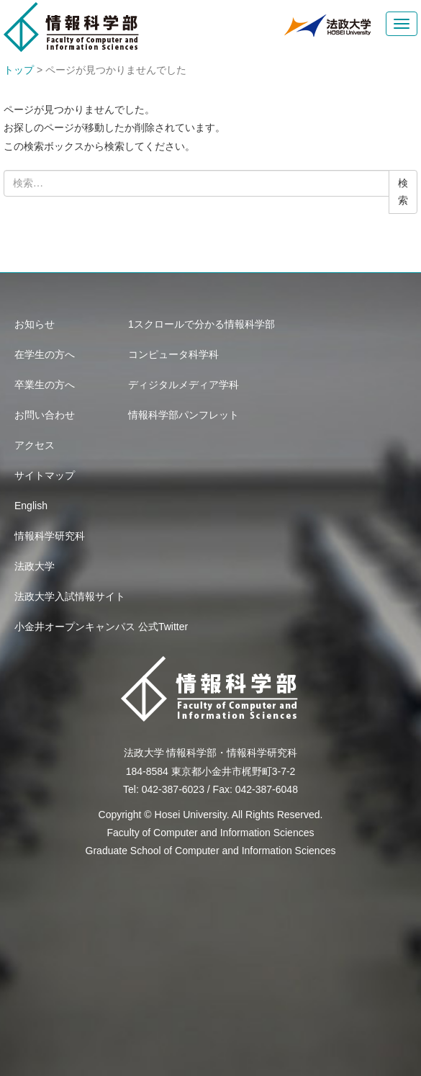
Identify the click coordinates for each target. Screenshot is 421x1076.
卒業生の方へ (44, 384)
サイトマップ (44, 475)
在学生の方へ (44, 354)
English (30, 505)
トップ (19, 70)
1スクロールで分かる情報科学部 (201, 324)
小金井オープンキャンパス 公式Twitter (101, 626)
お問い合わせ (44, 415)
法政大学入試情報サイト (69, 596)
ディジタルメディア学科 (183, 384)
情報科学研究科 (49, 536)
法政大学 (34, 566)
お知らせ (34, 324)
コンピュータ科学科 (173, 354)
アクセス (34, 445)
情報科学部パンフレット (183, 415)
